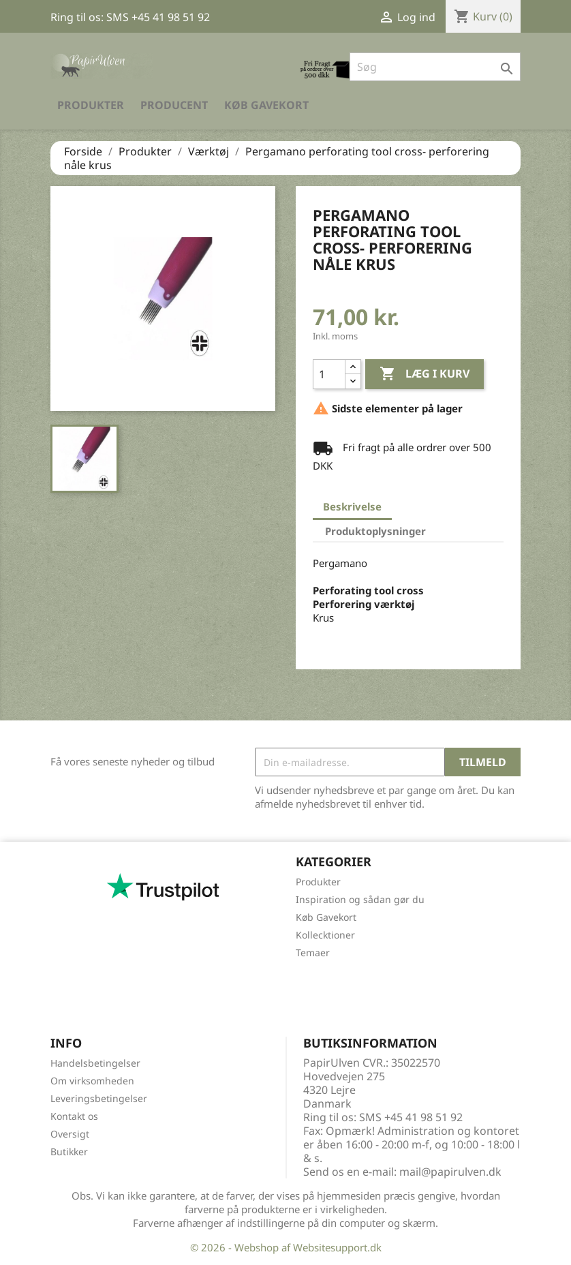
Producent (174, 104)
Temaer (313, 952)
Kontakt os (74, 1116)
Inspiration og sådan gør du (360, 899)
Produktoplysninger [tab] (375, 531)
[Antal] (329, 374)
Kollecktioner (325, 934)
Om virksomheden (92, 1080)
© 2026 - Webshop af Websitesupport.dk (286, 1247)
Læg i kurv (424, 374)
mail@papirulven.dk (450, 1171)
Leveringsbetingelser (98, 1098)
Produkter (90, 104)
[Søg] (435, 66)
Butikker (69, 1151)
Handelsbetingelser (95, 1062)
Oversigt (69, 1133)
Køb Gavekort (266, 104)
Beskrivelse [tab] (352, 506)
